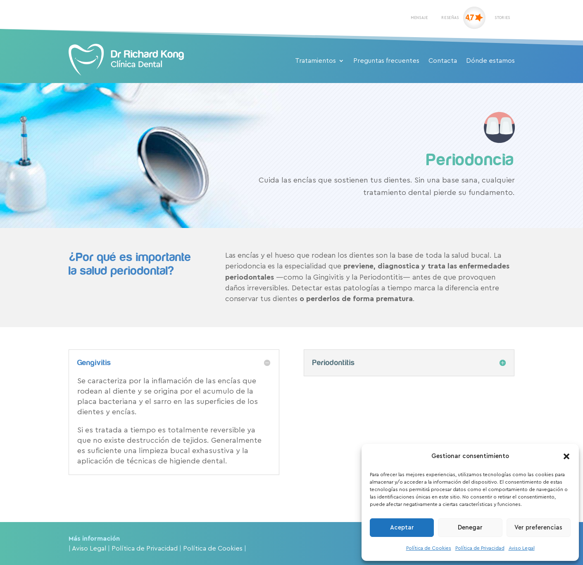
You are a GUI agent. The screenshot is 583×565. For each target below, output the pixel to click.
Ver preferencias (538, 528)
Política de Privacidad (479, 548)
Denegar (470, 528)
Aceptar (402, 528)
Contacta (442, 61)
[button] (566, 456)
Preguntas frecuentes (386, 61)
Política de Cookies (428, 548)
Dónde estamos (490, 61)
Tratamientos (315, 61)
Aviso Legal (522, 548)
